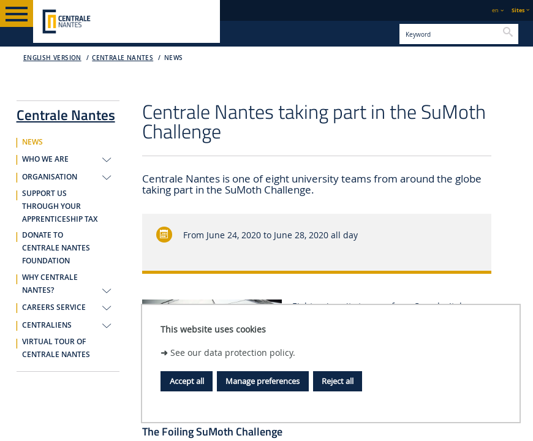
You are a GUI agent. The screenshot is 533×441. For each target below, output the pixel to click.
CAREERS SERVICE (54, 307)
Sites (518, 10)
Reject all (337, 380)
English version (52, 58)
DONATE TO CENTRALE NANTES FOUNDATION (56, 248)
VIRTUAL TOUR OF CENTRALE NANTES (56, 348)
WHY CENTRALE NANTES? (50, 284)
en (495, 10)
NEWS (173, 58)
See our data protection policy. (232, 352)
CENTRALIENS (47, 325)
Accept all (187, 380)
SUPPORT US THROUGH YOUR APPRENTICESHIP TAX (59, 206)
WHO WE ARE (45, 159)
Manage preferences (262, 380)
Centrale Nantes (122, 58)
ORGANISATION (49, 177)
